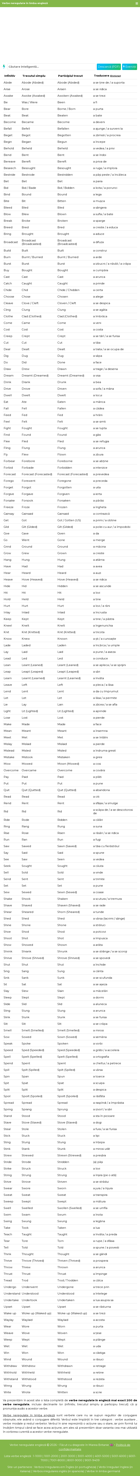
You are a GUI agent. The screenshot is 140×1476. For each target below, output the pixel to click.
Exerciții (129, 66)
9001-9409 (92, 1460)
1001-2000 (51, 1456)
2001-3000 (68, 1456)
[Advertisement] (70, 35)
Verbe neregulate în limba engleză (25, 3)
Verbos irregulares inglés (50, 1471)
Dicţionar (115, 76)
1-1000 (37, 1456)
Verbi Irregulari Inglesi (114, 1467)
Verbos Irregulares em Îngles (54, 1467)
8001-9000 (74, 1460)
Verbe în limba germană (103, 1471)
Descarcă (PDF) (109, 66)
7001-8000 (57, 1460)
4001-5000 (102, 1456)
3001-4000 (84, 1456)
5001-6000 (119, 1456)
